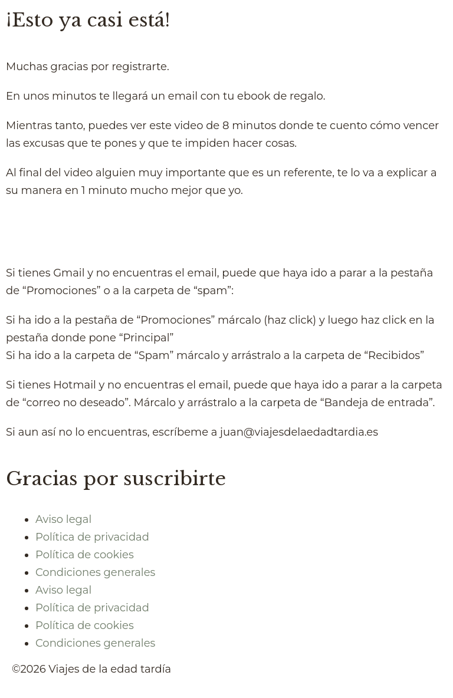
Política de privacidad (92, 537)
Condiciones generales (95, 572)
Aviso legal (63, 519)
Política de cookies (84, 554)
